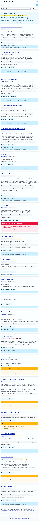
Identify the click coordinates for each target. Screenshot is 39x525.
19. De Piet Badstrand (7, 461)
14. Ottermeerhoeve (6, 340)
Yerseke (2, 85)
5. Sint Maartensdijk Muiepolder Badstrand (13, 132)
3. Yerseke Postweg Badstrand (9, 83)
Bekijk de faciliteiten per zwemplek (25, 197)
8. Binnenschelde (6, 209)
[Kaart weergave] (35, 8)
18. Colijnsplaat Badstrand (8, 437)
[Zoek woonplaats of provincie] (37, 5)
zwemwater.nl (6, 377)
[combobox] (18, 5)
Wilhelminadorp (3, 318)
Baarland (2, 242)
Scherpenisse (3, 135)
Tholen (2, 54)
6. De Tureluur (5, 158)
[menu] (38, 2)
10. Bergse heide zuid (7, 263)
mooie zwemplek (19, 242)
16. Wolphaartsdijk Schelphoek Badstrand (12, 383)
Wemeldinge (3, 180)
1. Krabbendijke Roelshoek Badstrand (11, 27)
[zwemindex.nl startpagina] (7, 1)
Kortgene (2, 363)
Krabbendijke (3, 29)
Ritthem (2, 492)
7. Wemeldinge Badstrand (8, 178)
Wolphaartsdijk (3, 385)
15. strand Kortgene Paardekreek (10, 361)
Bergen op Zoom (4, 160)
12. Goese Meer (5, 301)
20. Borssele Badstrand (7, 490)
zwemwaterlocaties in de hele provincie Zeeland (10, 514)
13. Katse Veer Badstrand (8, 316)
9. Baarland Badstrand (7, 240)
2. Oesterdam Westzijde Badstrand (11, 52)
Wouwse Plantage (4, 342)
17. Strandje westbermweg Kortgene (11, 416)
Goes (2, 303)
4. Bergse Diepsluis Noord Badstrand (11, 109)
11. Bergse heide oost (7, 283)
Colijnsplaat (3, 440)
